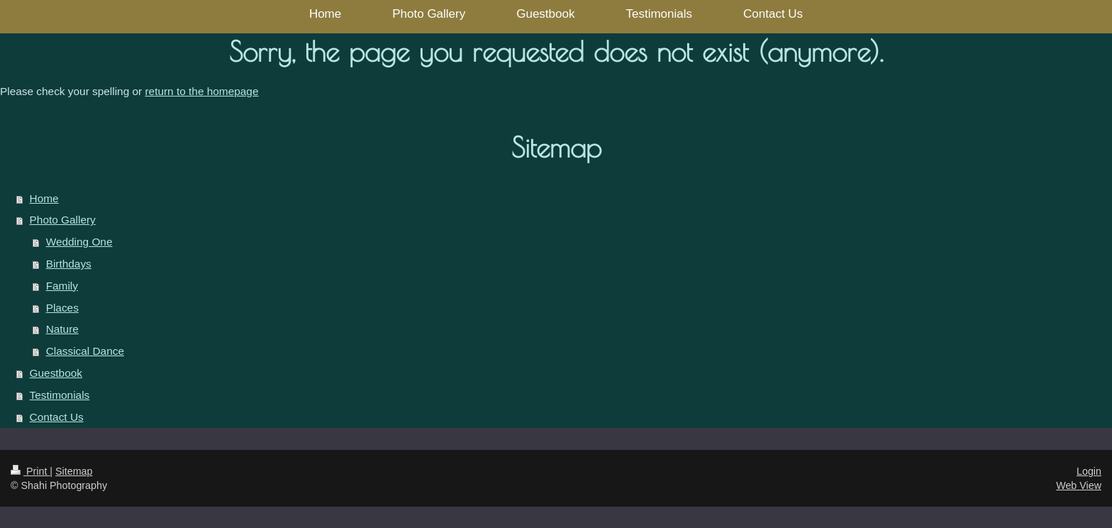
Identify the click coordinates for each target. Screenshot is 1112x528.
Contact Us (57, 417)
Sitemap (73, 471)
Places (62, 308)
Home (44, 198)
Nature (62, 329)
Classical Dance (85, 351)
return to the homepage (201, 91)
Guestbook (56, 373)
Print (30, 471)
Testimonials (60, 395)
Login (1089, 471)
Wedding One (79, 242)
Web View (1078, 485)
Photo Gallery (63, 220)
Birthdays (68, 264)
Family (62, 286)
